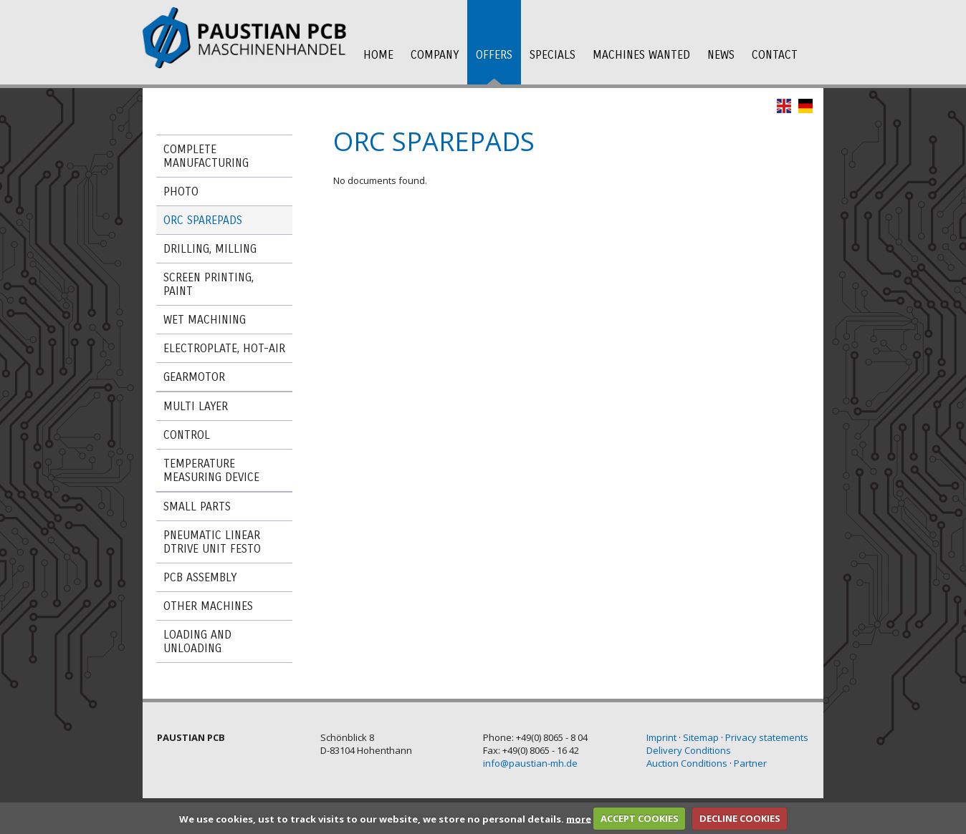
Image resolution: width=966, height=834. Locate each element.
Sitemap (701, 737)
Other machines (208, 606)
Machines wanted (641, 55)
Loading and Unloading (197, 641)
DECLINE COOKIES (739, 818)
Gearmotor (194, 377)
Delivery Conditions (688, 750)
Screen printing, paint (208, 284)
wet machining (204, 319)
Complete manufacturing (206, 156)
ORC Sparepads (202, 220)
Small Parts (197, 506)
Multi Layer (195, 406)
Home (378, 55)
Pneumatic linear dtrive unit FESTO (212, 542)
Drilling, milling (210, 249)
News (721, 55)
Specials (552, 55)
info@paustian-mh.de (530, 763)
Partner (750, 763)
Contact (775, 55)
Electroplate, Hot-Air (224, 348)
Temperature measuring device (211, 470)
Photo (181, 191)
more (578, 818)
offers (494, 55)
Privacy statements (766, 737)
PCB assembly (199, 577)
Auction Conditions (686, 763)
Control (186, 435)
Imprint (661, 737)
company (435, 55)
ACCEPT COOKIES (640, 818)
